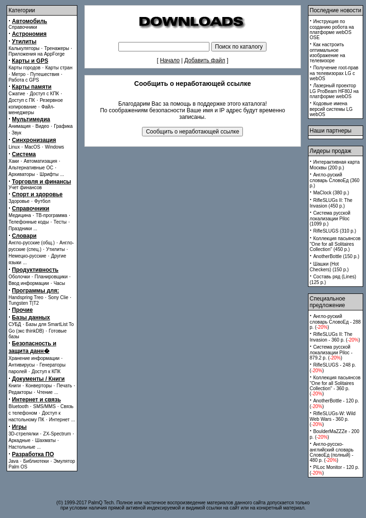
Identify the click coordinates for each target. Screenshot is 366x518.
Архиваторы (21, 174)
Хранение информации (33, 358)
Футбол (42, 201)
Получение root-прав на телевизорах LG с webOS (334, 73)
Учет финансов (25, 187)
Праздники (20, 228)
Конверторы (38, 385)
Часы (59, 283)
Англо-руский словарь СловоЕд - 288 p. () (335, 322)
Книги (14, 385)
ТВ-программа (51, 215)
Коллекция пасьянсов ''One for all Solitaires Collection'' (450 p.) (335, 244)
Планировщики (50, 276)
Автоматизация (40, 161)
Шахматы (45, 440)
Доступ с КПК (44, 93)
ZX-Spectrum (57, 433)
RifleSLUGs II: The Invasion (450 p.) (331, 203)
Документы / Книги (38, 379)
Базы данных (31, 317)
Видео (42, 126)
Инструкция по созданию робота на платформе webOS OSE (332, 29)
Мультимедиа (31, 119)
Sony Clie (58, 297)
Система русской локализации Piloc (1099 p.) (330, 218)
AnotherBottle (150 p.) (336, 256)
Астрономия (29, 34)
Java (13, 461)
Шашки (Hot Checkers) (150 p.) (329, 266)
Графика (63, 126)
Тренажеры (56, 48)
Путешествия (44, 74)
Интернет (59, 419)
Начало (170, 60)
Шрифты (49, 174)
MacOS (32, 147)
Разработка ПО (33, 454)
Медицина (19, 215)
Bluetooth (18, 406)
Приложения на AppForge (36, 54)
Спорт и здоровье (37, 194)
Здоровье (19, 201)
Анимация (19, 126)
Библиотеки (36, 461)
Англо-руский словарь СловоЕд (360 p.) (335, 180)
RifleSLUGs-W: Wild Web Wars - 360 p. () (333, 419)
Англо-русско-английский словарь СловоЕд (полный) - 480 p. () (332, 452)
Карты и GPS (30, 61)
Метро (18, 74)
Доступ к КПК (46, 371)
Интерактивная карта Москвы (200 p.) (335, 164)
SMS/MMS (44, 406)
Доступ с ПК (21, 100)
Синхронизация (34, 140)
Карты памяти (31, 87)
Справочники (22, 27)
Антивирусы (21, 365)
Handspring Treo (25, 297)
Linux (14, 147)
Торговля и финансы (41, 181)
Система (24, 154)
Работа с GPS (23, 80)
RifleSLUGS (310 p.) (334, 231)
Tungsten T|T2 (23, 303)
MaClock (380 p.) (331, 192)
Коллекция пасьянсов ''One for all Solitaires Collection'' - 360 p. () (335, 385)
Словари (24, 236)
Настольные (21, 447)
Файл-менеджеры (31, 109)
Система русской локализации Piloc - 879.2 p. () (331, 352)
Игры (19, 427)
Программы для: (35, 290)
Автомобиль (29, 21)
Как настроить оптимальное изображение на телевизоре (327, 52)
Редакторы (20, 392)
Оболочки (19, 276)
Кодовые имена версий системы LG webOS (331, 109)
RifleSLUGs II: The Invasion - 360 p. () (335, 337)
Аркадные (19, 440)
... (62, 174)
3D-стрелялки (23, 433)
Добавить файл (204, 60)
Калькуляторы (24, 48)
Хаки (13, 161)
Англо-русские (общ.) (31, 242)
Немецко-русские (27, 256)
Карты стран (59, 67)
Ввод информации (28, 283)
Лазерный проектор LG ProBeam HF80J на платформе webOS (334, 91)
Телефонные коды (28, 222)
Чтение (44, 392)
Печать (64, 385)
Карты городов (24, 67)
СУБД (14, 324)
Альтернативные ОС (30, 167)
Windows (54, 147)
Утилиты (24, 41)
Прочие (22, 310)
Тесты (60, 222)
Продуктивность (35, 270)
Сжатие (16, 93)
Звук (17, 132)
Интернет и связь (36, 399)
